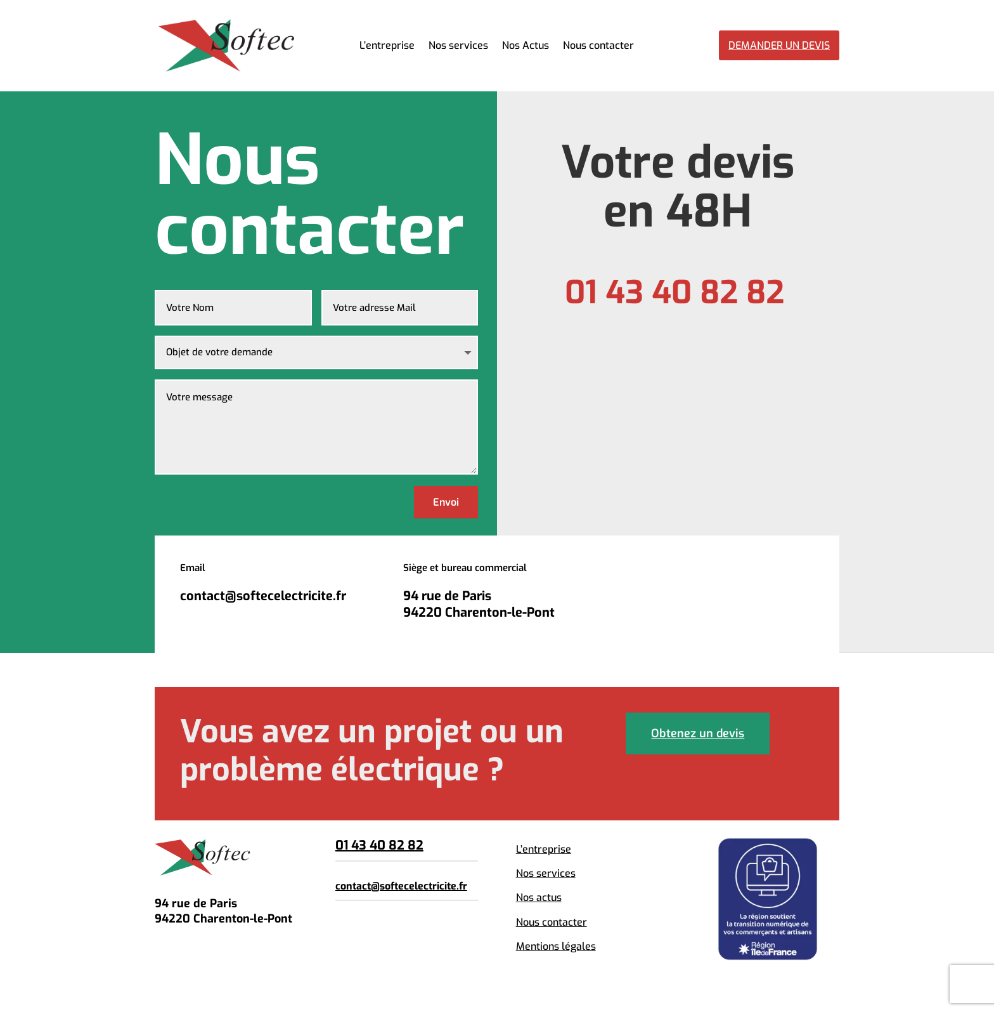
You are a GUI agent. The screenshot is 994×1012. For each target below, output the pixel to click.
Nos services (458, 46)
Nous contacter (598, 46)
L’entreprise (387, 46)
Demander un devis (779, 45)
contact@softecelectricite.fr (401, 886)
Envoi (446, 502)
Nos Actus (525, 46)
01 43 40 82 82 (379, 845)
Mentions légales (556, 946)
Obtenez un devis (697, 733)
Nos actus (539, 897)
